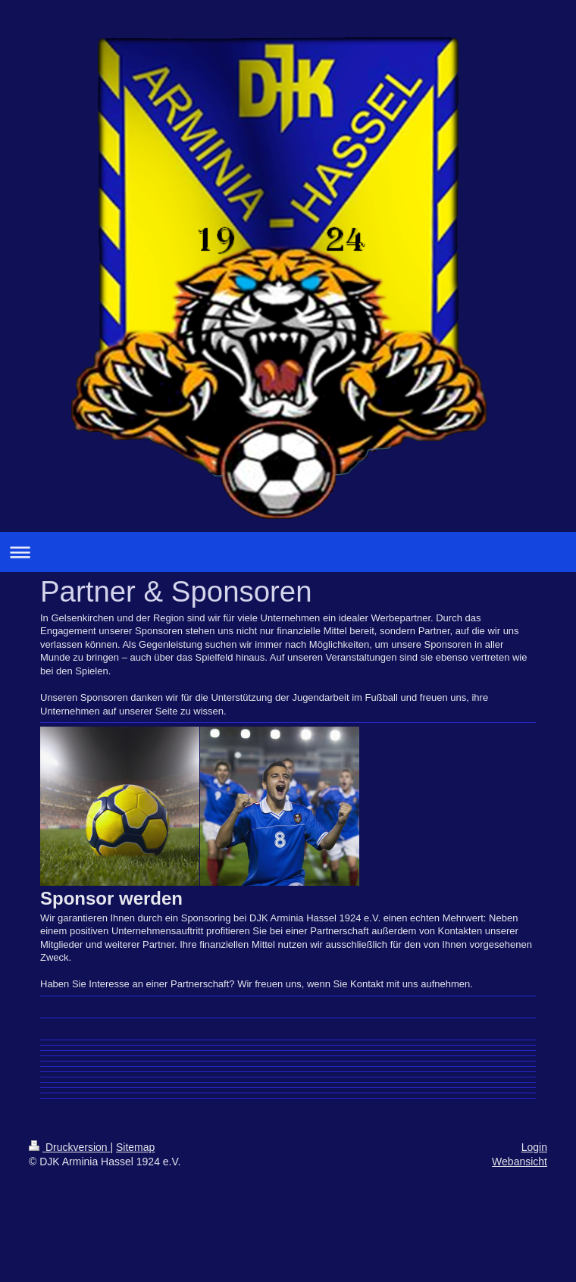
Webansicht (519, 1161)
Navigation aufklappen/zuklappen (288, 552)
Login (534, 1147)
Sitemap (135, 1147)
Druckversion (69, 1147)
